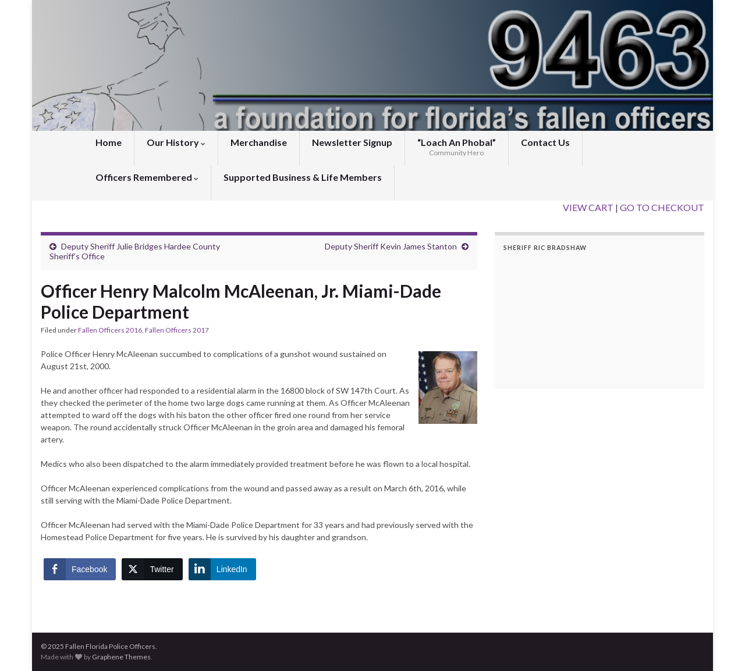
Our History (176, 142)
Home (108, 142)
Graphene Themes (121, 656)
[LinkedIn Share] (222, 569)
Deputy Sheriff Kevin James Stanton (391, 246)
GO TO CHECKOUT (662, 207)
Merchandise (258, 142)
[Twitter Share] (152, 569)
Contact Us (545, 142)
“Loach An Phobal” (456, 147)
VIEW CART (588, 207)
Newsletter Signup (352, 142)
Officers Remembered (146, 177)
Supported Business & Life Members (303, 177)
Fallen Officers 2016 (110, 330)
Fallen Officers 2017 (177, 330)
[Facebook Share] (80, 569)
